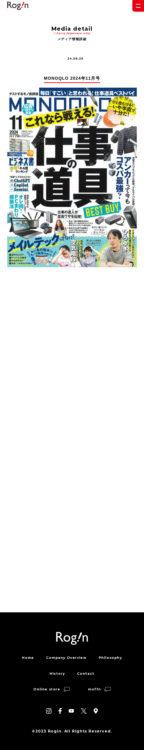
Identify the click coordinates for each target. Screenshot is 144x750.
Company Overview (66, 658)
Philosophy (110, 658)
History (57, 673)
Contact (85, 673)
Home (28, 658)
